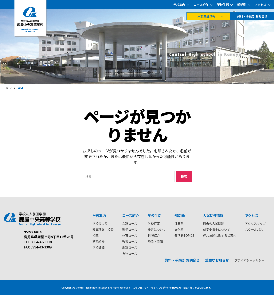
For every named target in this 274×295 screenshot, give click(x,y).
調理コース (129, 247)
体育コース (129, 235)
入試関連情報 (206, 16)
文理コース (129, 223)
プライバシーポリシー (249, 260)
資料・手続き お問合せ (252, 16)
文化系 (178, 229)
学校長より (100, 223)
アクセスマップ (255, 223)
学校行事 (154, 223)
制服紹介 (154, 235)
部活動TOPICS (184, 235)
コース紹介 (201, 4)
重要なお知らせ (217, 260)
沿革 (95, 235)
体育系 (178, 223)
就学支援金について (216, 229)
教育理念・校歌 (102, 229)
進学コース (129, 229)
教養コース (129, 241)
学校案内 (179, 4)
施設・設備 (155, 241)
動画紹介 (98, 241)
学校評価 (98, 247)
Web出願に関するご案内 (219, 235)
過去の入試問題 (213, 223)
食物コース (129, 253)
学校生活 (223, 4)
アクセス (260, 4)
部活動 (241, 4)
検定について (157, 229)
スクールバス (254, 229)
